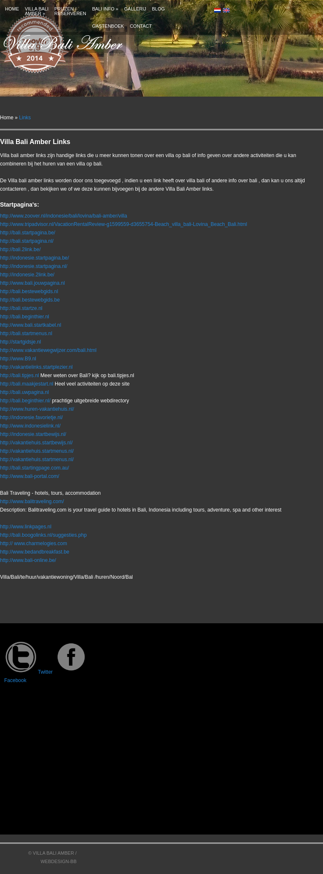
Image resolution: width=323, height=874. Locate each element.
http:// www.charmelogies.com (33, 543)
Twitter (28, 672)
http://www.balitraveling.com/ (32, 501)
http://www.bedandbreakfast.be (34, 552)
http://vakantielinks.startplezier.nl (36, 367)
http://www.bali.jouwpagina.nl (32, 283)
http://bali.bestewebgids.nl (29, 291)
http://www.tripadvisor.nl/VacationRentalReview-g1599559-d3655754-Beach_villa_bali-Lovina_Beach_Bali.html (123, 224)
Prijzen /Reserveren (70, 11)
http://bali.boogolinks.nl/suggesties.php (43, 535)
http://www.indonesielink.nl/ (30, 426)
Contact (141, 26)
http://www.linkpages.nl (25, 527)
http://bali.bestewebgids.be (30, 300)
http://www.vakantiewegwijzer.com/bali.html (48, 350)
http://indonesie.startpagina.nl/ (33, 266)
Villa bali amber (36, 11)
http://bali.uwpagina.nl (24, 392)
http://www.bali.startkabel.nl (30, 325)
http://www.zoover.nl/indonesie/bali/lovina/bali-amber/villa (63, 216)
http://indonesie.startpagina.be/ (34, 258)
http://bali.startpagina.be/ (27, 233)
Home (12, 8)
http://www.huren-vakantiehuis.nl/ (37, 409)
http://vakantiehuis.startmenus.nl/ (37, 451)
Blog (158, 8)
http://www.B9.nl (18, 359)
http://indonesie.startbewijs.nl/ (33, 434)
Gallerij (135, 8)
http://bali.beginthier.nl (24, 317)
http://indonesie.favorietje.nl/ (31, 417)
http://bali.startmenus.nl (26, 333)
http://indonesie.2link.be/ (27, 275)
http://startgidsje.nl (20, 342)
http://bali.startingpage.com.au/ (34, 468)
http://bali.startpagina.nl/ (26, 241)
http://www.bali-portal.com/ (29, 476)
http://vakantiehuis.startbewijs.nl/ (36, 443)
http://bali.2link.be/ (20, 249)
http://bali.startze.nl (21, 308)
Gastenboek (108, 26)
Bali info (105, 8)
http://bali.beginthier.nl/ (25, 401)
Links (25, 118)
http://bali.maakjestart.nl (26, 384)
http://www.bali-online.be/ (28, 560)
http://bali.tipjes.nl (19, 375)
